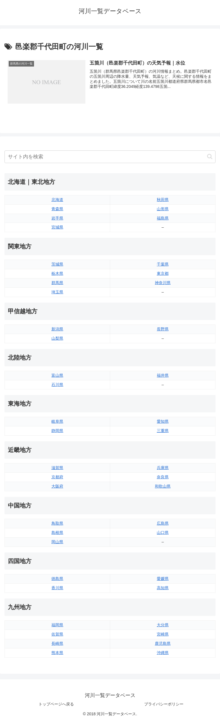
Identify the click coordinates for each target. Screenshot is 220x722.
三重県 (163, 430)
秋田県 (163, 199)
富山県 (57, 375)
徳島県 (57, 578)
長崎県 (57, 643)
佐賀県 (57, 634)
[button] (210, 156)
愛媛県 (163, 578)
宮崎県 (163, 634)
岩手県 (57, 218)
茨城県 (57, 264)
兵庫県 (163, 467)
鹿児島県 (163, 643)
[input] (110, 156)
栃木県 (57, 273)
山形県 (163, 209)
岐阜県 (57, 421)
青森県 (57, 209)
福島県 (163, 218)
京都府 (57, 477)
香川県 (57, 588)
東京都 (163, 273)
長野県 (163, 329)
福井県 (163, 375)
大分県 (163, 625)
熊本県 (57, 652)
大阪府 (57, 486)
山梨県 (57, 338)
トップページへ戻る (56, 704)
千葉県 (163, 264)
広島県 (163, 523)
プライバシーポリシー (163, 704)
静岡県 (57, 430)
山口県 (163, 532)
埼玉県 (57, 292)
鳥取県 (57, 523)
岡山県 (57, 542)
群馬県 (57, 282)
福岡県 (57, 625)
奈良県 (163, 477)
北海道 (57, 199)
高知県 (163, 588)
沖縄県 (163, 652)
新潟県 (57, 329)
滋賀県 (57, 467)
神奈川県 (163, 282)
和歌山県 (163, 486)
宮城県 (57, 227)
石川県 (57, 384)
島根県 (57, 532)
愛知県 (163, 421)
